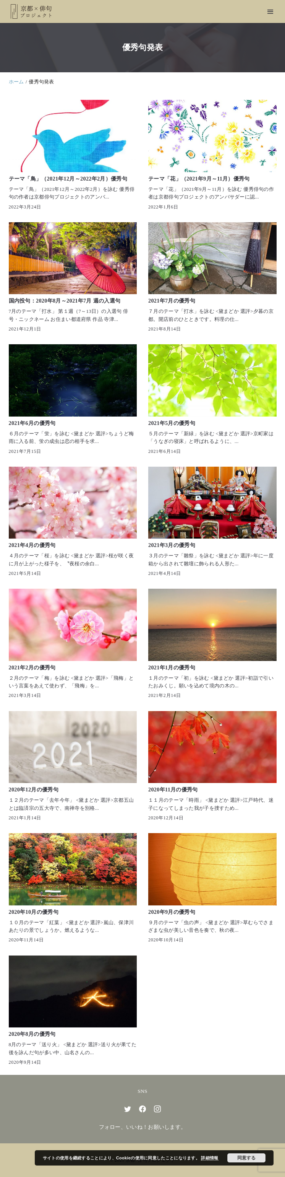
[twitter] (127, 1108)
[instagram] (157, 1108)
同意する (246, 1158)
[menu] (270, 11)
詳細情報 (209, 1158)
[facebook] (142, 1108)
